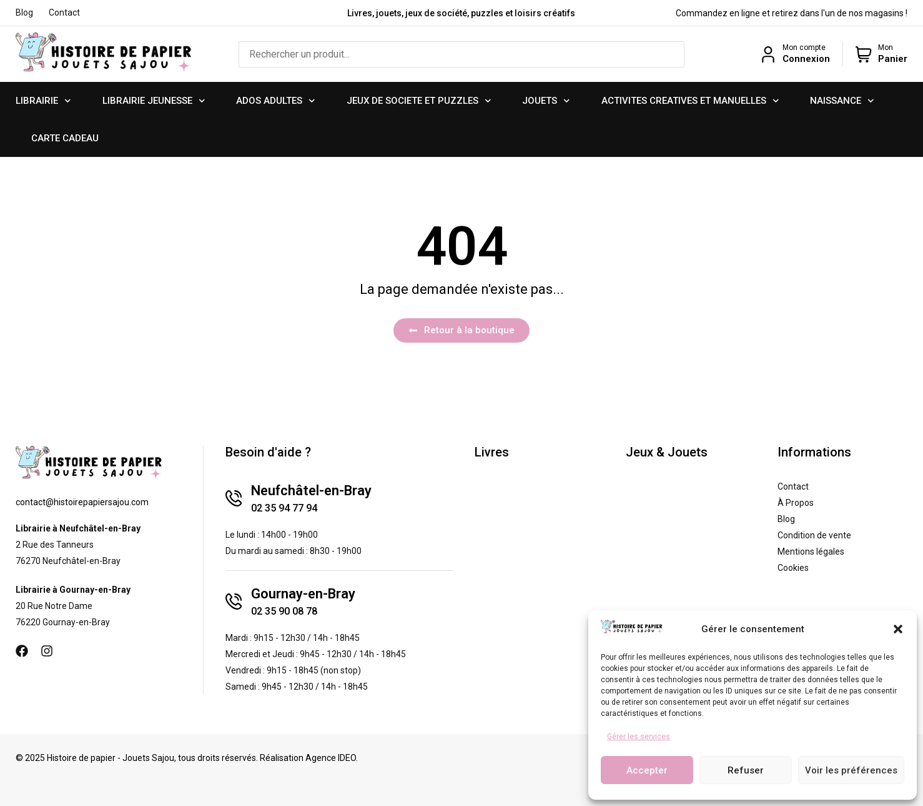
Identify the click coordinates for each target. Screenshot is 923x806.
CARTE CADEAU (65, 138)
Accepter (647, 770)
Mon (885, 47)
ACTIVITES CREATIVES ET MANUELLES (690, 101)
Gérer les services (638, 736)
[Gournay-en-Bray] (233, 601)
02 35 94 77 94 (284, 508)
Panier (892, 58)
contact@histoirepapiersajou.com (82, 502)
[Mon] (864, 54)
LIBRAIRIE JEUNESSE (153, 101)
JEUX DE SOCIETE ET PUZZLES (419, 101)
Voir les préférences (851, 770)
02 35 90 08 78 (284, 611)
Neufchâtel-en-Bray (311, 490)
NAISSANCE (842, 101)
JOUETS (546, 101)
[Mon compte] (768, 54)
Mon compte (804, 47)
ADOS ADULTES (275, 101)
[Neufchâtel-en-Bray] (233, 498)
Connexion (806, 58)
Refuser (746, 770)
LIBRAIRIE (43, 101)
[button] (898, 629)
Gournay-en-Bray (303, 594)
